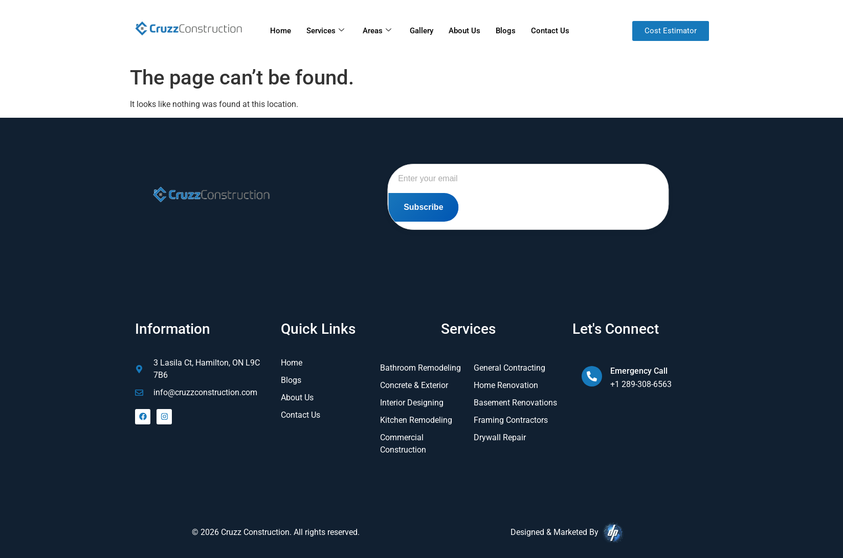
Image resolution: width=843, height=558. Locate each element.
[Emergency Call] (592, 376)
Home (280, 30)
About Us (464, 30)
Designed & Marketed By (568, 533)
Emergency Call (639, 371)
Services (325, 30)
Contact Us (550, 30)
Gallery (421, 30)
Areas (377, 30)
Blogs (506, 30)
